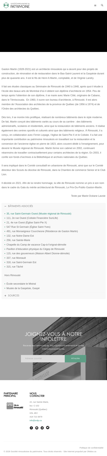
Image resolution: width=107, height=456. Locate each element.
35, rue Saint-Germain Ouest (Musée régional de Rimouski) (39, 213)
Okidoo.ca (91, 451)
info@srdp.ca (36, 420)
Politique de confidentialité (91, 448)
